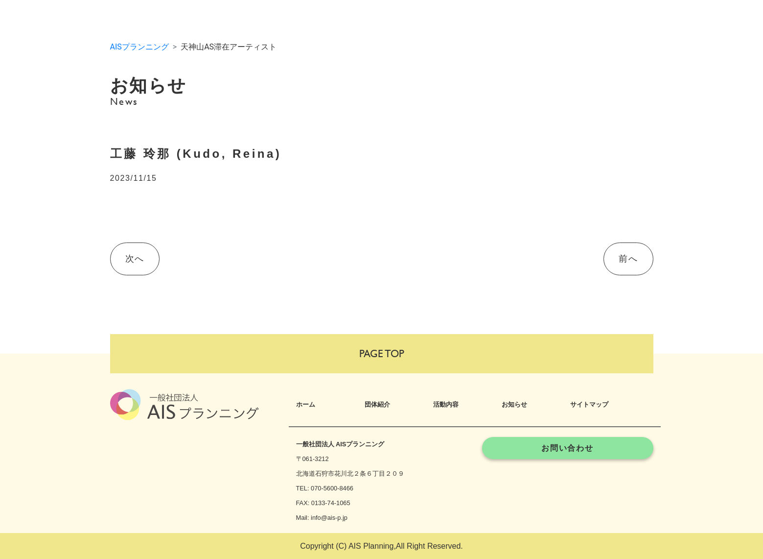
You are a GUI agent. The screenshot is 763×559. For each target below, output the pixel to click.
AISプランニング (139, 46)
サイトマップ (589, 404)
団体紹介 (377, 404)
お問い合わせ (567, 448)
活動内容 (446, 404)
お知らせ (514, 404)
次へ (134, 259)
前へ (628, 259)
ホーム (305, 404)
